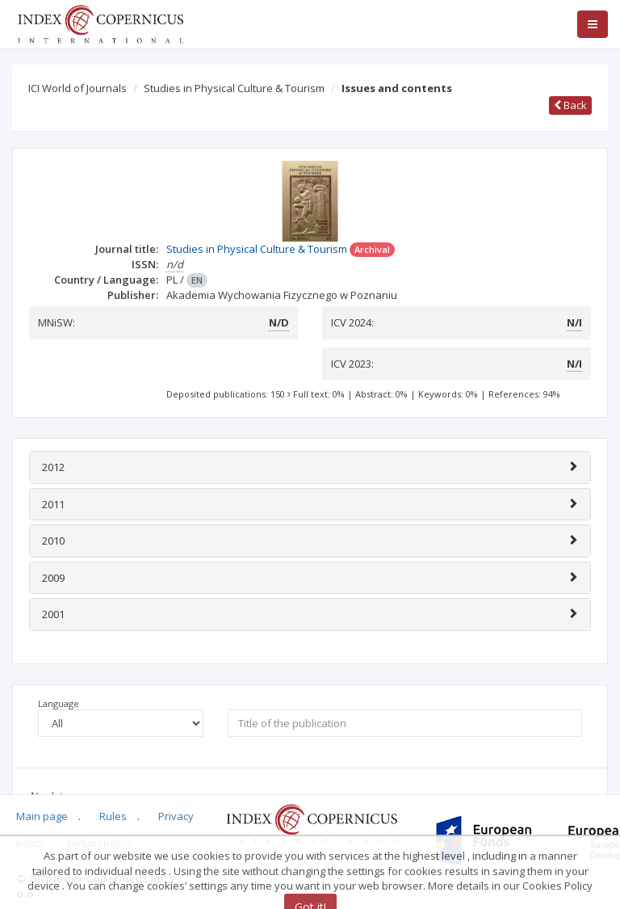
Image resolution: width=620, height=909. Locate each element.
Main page (42, 816)
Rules (113, 816)
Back (570, 105)
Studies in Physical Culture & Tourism (234, 88)
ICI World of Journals (77, 88)
